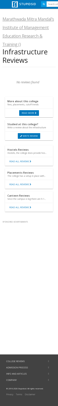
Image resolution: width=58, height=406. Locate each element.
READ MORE (29, 113)
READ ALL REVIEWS (20, 161)
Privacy (9, 394)
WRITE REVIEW (29, 136)
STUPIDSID (23, 4)
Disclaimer (30, 394)
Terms (19, 394)
